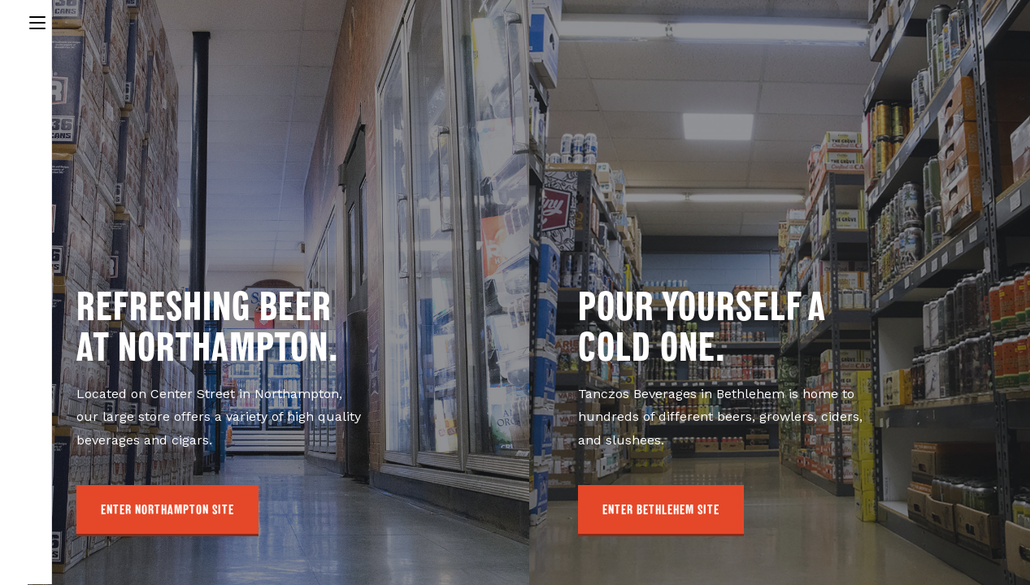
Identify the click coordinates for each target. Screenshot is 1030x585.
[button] (167, 510)
